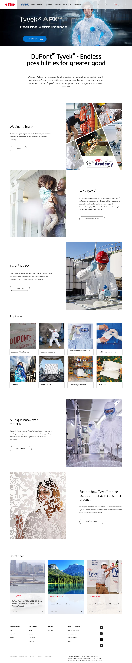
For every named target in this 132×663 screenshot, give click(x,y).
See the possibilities (92, 219)
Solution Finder (109, 4)
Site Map (39, 656)
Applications (48, 4)
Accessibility (48, 656)
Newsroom (32, 637)
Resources (58, 4)
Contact (50, 630)
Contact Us (77, 4)
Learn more (20, 288)
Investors (32, 641)
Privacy (31, 656)
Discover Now (35, 39)
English (119, 4)
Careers (31, 634)
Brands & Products (36, 4)
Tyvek (12, 637)
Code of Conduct (72, 637)
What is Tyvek (21, 449)
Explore (18, 148)
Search (99, 5)
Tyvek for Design (91, 521)
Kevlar (12, 630)
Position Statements (73, 630)
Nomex (12, 634)
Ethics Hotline (72, 634)
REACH (69, 641)
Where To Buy (67, 4)
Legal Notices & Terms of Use (18, 656)
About (31, 630)
